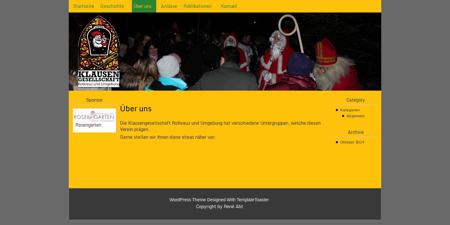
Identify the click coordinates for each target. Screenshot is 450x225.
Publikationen (197, 6)
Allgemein (356, 116)
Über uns (142, 6)
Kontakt (229, 6)
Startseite (83, 6)
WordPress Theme (187, 199)
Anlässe (169, 6)
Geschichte (112, 6)
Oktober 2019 (352, 142)
